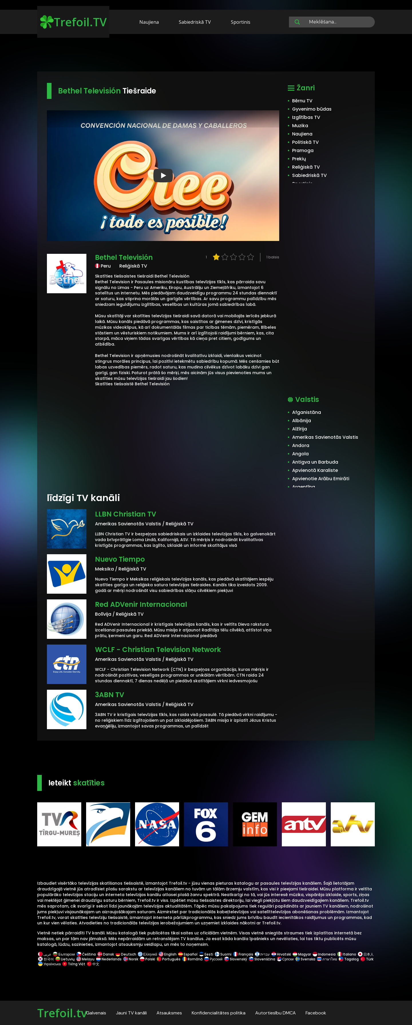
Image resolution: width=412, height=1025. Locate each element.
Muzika (300, 125)
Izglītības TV (306, 117)
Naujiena (149, 22)
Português (168, 959)
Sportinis (240, 22)
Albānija (301, 420)
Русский (213, 959)
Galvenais (96, 1013)
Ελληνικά (147, 954)
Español (187, 954)
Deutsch (126, 954)
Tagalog (349, 959)
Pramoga (303, 150)
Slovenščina (262, 959)
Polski (147, 959)
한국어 (46, 959)
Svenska (305, 959)
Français (243, 954)
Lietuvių (65, 959)
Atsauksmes (169, 1013)
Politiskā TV (305, 142)
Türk (366, 959)
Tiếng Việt (74, 964)
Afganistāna (306, 412)
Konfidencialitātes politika (218, 1013)
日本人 (365, 954)
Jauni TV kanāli (131, 1013)
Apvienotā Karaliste (315, 470)
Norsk (130, 959)
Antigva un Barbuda (315, 462)
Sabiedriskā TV (195, 22)
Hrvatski (281, 954)
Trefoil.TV (73, 22)
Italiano (346, 954)
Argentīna (303, 487)
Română (192, 959)
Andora (300, 445)
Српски (285, 959)
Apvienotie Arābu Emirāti (320, 478)
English (167, 954)
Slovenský (235, 959)
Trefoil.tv (62, 1013)
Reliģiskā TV (306, 167)
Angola (300, 453)
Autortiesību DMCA (275, 1013)
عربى (44, 954)
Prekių (299, 158)
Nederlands (108, 959)
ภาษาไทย (327, 959)
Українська (49, 964)
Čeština (86, 954)
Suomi (223, 954)
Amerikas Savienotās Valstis (325, 437)
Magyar (302, 954)
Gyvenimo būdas (312, 109)
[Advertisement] (206, 54)
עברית (262, 954)
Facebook (316, 1013)
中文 (92, 964)
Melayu (85, 959)
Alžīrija (299, 429)
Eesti (206, 954)
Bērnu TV (302, 100)
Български (64, 954)
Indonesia (324, 954)
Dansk (106, 954)
